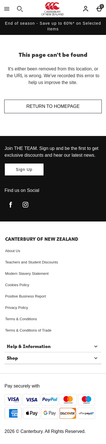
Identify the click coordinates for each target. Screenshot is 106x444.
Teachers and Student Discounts (31, 262)
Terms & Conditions (21, 319)
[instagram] (25, 204)
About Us (12, 251)
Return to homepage (52, 106)
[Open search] (20, 9)
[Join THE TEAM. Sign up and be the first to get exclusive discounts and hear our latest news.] (24, 169)
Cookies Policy (17, 285)
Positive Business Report (25, 296)
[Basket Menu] (99, 9)
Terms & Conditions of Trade (28, 330)
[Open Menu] (7, 9)
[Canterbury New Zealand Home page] (52, 9)
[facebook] (11, 204)
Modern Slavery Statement (27, 273)
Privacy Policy (16, 307)
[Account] (85, 9)
